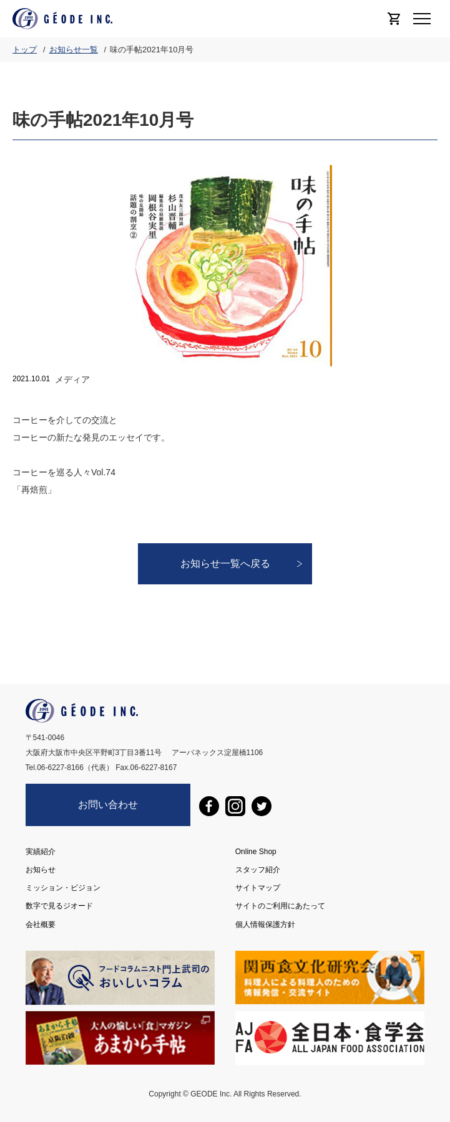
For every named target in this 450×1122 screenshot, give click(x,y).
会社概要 (41, 924)
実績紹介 (41, 851)
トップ (24, 49)
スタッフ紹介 (257, 869)
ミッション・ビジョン (63, 887)
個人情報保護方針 (265, 924)
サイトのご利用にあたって (280, 905)
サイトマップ (257, 887)
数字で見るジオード (59, 905)
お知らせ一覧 (73, 49)
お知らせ (41, 869)
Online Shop (255, 851)
